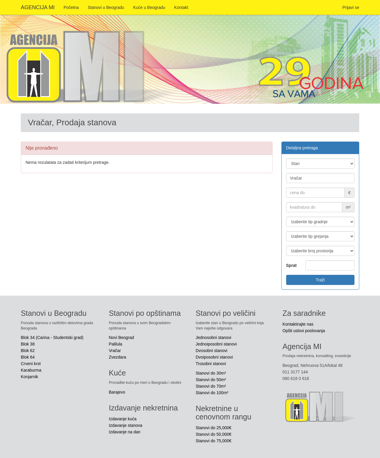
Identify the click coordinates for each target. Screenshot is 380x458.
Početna (71, 7)
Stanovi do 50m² (211, 379)
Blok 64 (28, 357)
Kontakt (181, 7)
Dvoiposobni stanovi (214, 357)
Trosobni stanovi (211, 363)
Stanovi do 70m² (211, 386)
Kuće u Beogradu (149, 7)
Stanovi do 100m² (212, 392)
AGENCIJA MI (38, 7)
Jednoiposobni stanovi (216, 344)
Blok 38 (28, 344)
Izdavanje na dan (125, 432)
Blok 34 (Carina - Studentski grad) (52, 337)
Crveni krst (31, 363)
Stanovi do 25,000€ (214, 427)
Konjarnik (29, 376)
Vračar (115, 350)
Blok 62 (28, 350)
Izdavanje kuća (123, 418)
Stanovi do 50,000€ (214, 434)
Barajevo (117, 392)
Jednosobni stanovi (213, 337)
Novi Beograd (121, 337)
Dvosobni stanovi (211, 350)
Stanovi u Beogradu (106, 7)
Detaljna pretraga (302, 147)
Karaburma (31, 370)
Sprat (291, 265)
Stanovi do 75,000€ (214, 440)
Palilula (115, 344)
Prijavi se (350, 7)
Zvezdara (117, 357)
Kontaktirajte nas (298, 324)
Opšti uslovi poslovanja (304, 330)
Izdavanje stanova (125, 425)
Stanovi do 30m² (211, 373)
